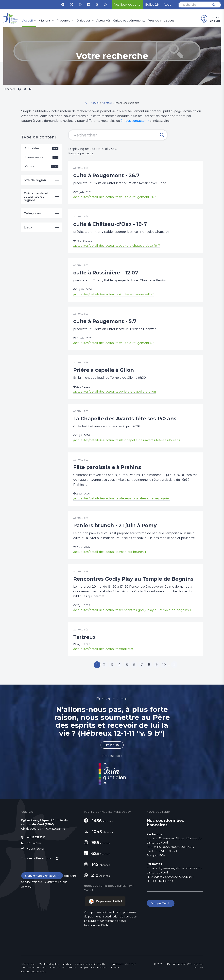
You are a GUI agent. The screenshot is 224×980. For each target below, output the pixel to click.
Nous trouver (35, 848)
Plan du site (28, 964)
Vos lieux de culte (127, 4)
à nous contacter (133, 121)
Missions (44, 20)
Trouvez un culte (210, 19)
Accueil (27, 20)
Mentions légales (48, 964)
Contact (116, 967)
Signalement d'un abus (40, 875)
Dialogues (83, 20)
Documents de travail (33, 967)
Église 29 (152, 4)
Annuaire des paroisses (63, 967)
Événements (41, 157)
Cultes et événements (129, 20)
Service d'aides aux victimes (39, 882)
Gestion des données (33, 971)
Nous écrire (34, 843)
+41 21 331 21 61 (36, 837)
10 (164, 664)
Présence (63, 20)
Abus (167, 4)
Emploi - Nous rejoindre (93, 967)
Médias (66, 964)
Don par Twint (161, 903)
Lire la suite (112, 745)
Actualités (103, 20)
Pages (41, 166)
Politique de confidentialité (90, 964)
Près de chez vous (161, 20)
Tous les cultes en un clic (38, 858)
